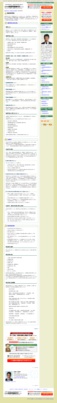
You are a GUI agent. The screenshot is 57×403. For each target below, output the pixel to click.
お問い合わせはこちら (47, 7)
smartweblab (51, 398)
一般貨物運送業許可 (45, 113)
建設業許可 (44, 65)
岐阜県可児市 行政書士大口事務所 (14, 6)
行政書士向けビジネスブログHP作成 (43, 398)
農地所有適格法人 (45, 103)
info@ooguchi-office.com (20, 376)
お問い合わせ (45, 389)
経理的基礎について (45, 73)
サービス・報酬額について (43, 2)
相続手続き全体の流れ (12, 23)
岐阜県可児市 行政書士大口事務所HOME (16, 389)
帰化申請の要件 (11, 225)
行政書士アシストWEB (34, 398)
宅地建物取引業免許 (45, 86)
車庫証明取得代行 (45, 111)
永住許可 (9, 139)
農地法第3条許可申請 (45, 94)
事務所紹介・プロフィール (32, 2)
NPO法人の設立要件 (45, 99)
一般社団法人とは (45, 105)
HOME (50, 2)
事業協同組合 (44, 101)
